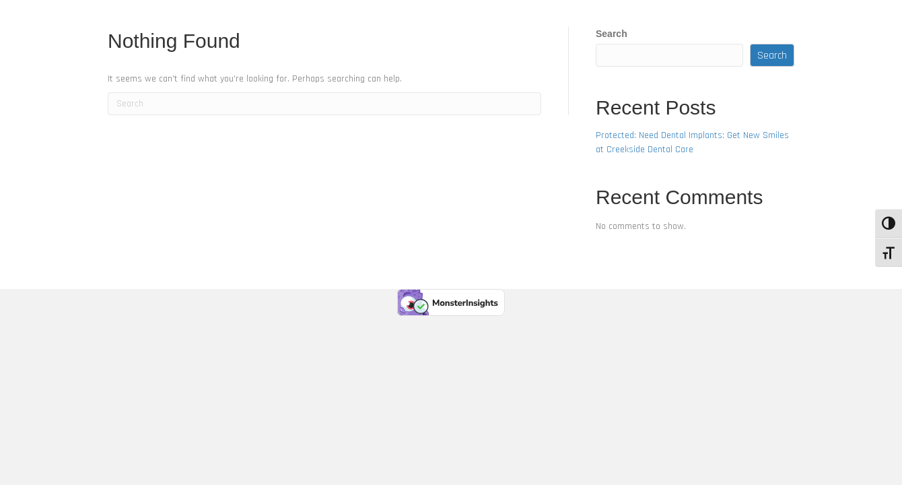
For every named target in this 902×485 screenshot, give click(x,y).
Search (611, 33)
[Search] (324, 103)
